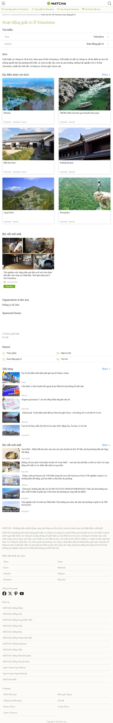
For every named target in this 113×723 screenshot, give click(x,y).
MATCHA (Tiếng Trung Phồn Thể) (17, 620)
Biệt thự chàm (9, 163)
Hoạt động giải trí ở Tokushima (14, 9)
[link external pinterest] (16, 594)
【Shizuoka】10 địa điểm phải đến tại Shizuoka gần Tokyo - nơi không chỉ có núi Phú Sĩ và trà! (61, 413)
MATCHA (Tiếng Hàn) (12, 632)
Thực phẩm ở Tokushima (43, 9)
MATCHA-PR (12, 282)
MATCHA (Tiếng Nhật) (13, 608)
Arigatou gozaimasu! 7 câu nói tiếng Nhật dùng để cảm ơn (45, 399)
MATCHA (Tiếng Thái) (12, 626)
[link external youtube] (22, 594)
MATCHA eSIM (9, 679)
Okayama (61, 579)
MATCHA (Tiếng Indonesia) (14, 644)
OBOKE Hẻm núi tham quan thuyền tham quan (79, 113)
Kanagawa (7, 579)
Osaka (60, 562)
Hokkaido (62, 568)
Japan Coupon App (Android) (15, 673)
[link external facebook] (5, 594)
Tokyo (6, 562)
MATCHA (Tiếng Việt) (12, 650)
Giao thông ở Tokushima (68, 9)
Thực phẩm (9, 353)
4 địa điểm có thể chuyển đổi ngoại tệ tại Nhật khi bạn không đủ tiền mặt (52, 386)
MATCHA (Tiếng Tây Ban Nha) (16, 662)
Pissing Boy (65, 213)
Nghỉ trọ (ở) (64, 353)
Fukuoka (6, 574)
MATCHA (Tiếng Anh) (12, 614)
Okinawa (61, 574)
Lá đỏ (5, 337)
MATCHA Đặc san (91, 9)
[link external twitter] (10, 594)
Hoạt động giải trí (12, 359)
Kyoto (5, 568)
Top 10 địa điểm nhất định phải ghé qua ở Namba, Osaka (45, 373)
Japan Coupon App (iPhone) (14, 667)
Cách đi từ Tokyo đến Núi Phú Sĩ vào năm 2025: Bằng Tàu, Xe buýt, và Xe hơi (54, 426)
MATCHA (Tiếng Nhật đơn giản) (17, 656)
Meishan (7, 113)
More (105, 74)
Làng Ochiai (9, 213)
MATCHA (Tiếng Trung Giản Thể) (17, 638)
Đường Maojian (66, 163)
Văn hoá (62, 359)
